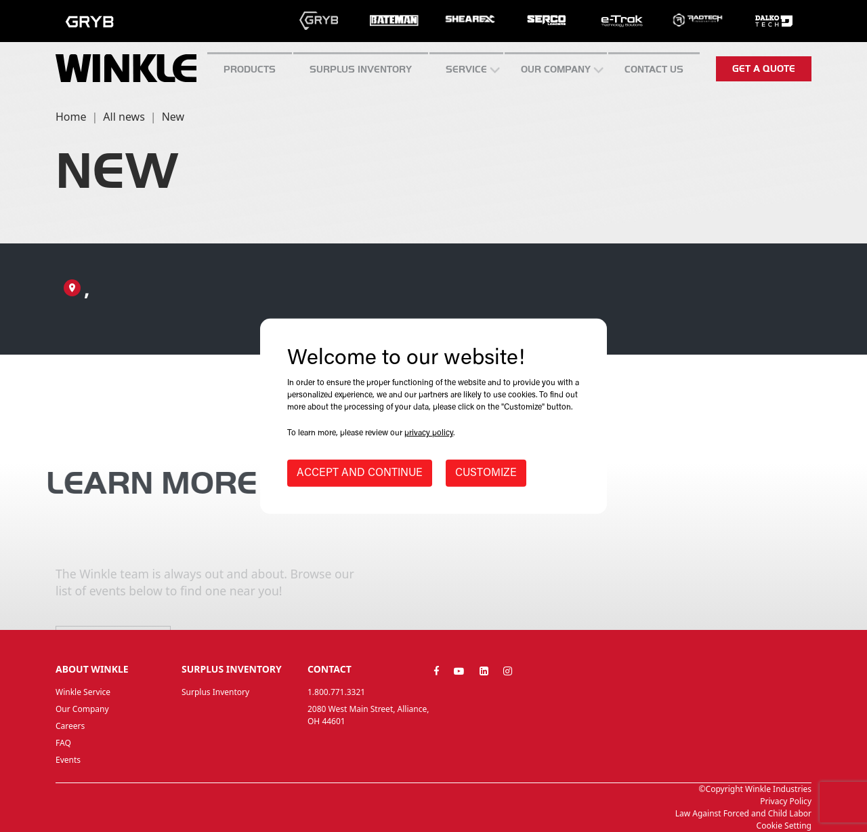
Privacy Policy (785, 801)
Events (68, 760)
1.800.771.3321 (336, 692)
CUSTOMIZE (486, 473)
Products (250, 69)
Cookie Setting (784, 825)
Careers (70, 726)
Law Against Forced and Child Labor (743, 813)
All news (123, 116)
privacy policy (428, 433)
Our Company (556, 69)
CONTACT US (654, 69)
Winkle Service (83, 692)
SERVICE (466, 69)
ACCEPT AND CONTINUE (360, 473)
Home (71, 116)
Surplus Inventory (215, 692)
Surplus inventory (361, 69)
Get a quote (763, 68)
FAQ (63, 743)
